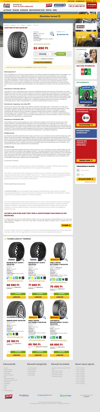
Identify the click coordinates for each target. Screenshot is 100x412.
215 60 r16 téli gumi (80, 381)
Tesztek (5, 385)
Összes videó (86, 160)
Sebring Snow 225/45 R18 (16, 321)
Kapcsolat (89, 1)
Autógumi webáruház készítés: (86, 395)
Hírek (5, 387)
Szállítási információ (42, 62)
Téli (18, 25)
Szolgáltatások (80, 1)
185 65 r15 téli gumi (80, 373)
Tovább (66, 225)
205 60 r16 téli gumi (80, 375)
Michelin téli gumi (32, 369)
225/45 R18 (41, 33)
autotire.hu (6, 25)
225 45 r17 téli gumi (80, 378)
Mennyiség (42, 54)
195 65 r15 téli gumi (80, 369)
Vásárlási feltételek (8, 369)
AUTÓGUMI (7, 10)
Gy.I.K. (5, 388)
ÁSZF (5, 376)
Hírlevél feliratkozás (8, 390)
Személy (23, 25)
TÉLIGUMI (15, 10)
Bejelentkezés (86, 179)
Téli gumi (36, 32)
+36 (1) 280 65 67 (76, 6)
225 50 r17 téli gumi (80, 383)
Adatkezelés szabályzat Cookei (10, 380)
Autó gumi (13, 25)
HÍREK (55, 10)
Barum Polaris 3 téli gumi (57, 374)
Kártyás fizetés (7, 373)
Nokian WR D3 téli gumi (57, 376)
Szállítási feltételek (8, 371)
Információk (71, 1)
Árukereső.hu (49, 395)
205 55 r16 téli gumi (80, 368)
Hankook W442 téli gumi (57, 372)
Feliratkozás (86, 125)
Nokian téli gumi (31, 375)
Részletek (16, 297)
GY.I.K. (94, 1)
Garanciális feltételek (8, 375)
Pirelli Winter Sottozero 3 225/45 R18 (59, 263)
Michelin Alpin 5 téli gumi (57, 371)
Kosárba (61, 54)
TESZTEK (49, 10)
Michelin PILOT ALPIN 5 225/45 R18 (15, 263)
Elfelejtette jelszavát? (90, 182)
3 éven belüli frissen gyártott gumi (42, 44)
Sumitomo (29, 25)
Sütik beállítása (7, 381)
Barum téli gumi (31, 373)
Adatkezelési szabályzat (9, 378)
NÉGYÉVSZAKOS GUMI (36, 10)
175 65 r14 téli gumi (80, 371)
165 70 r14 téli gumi (80, 380)
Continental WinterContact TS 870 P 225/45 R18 (59, 322)
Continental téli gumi (32, 368)
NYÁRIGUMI (24, 10)
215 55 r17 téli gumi (80, 376)
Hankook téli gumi (32, 371)
